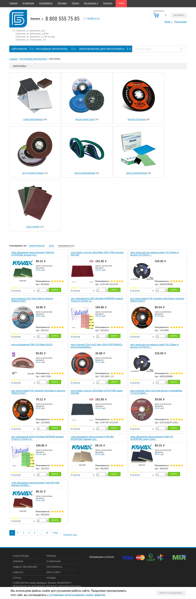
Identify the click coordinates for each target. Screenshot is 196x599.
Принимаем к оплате (101, 557)
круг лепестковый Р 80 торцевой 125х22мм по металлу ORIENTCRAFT (157, 299)
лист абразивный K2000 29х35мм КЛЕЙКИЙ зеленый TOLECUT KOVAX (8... (37, 437)
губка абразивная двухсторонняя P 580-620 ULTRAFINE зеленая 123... (32, 253)
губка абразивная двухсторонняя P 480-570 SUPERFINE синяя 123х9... (151, 437)
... (40, 532)
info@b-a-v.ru (93, 18)
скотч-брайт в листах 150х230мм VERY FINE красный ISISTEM (97, 253)
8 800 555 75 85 (62, 19)
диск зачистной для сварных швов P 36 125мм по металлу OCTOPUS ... (154, 253)
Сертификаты (46, 3)
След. (55, 532)
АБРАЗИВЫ (54, 59)
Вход (167, 22)
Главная (13, 3)
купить (55, 289)
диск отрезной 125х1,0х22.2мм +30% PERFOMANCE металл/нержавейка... (96, 345)
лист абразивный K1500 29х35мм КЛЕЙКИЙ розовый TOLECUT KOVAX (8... (97, 299)
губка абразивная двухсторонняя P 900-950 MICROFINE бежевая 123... (92, 437)
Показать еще (70, 535)
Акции (121, 3)
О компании (28, 3)
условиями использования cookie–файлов (77, 595)
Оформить (179, 15)
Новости (18, 572)
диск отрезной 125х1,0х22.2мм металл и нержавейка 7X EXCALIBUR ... (156, 391)
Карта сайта (53, 572)
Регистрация (180, 22)
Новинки (18, 561)
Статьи (17, 578)
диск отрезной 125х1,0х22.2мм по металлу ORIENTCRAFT (32, 299)
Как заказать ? (91, 3)
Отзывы (51, 578)
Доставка (62, 3)
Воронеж (35, 18)
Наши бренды (21, 556)
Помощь (51, 556)
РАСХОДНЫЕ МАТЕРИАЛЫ (33, 59)
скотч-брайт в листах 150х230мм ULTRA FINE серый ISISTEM (96, 391)
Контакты (107, 3)
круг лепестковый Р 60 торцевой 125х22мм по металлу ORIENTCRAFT (38, 391)
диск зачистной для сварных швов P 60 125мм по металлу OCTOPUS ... (154, 345)
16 (47, 532)
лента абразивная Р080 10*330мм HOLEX (32, 344)
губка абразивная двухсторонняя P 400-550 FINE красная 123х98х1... (35, 484)
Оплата (75, 3)
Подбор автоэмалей (25, 567)
